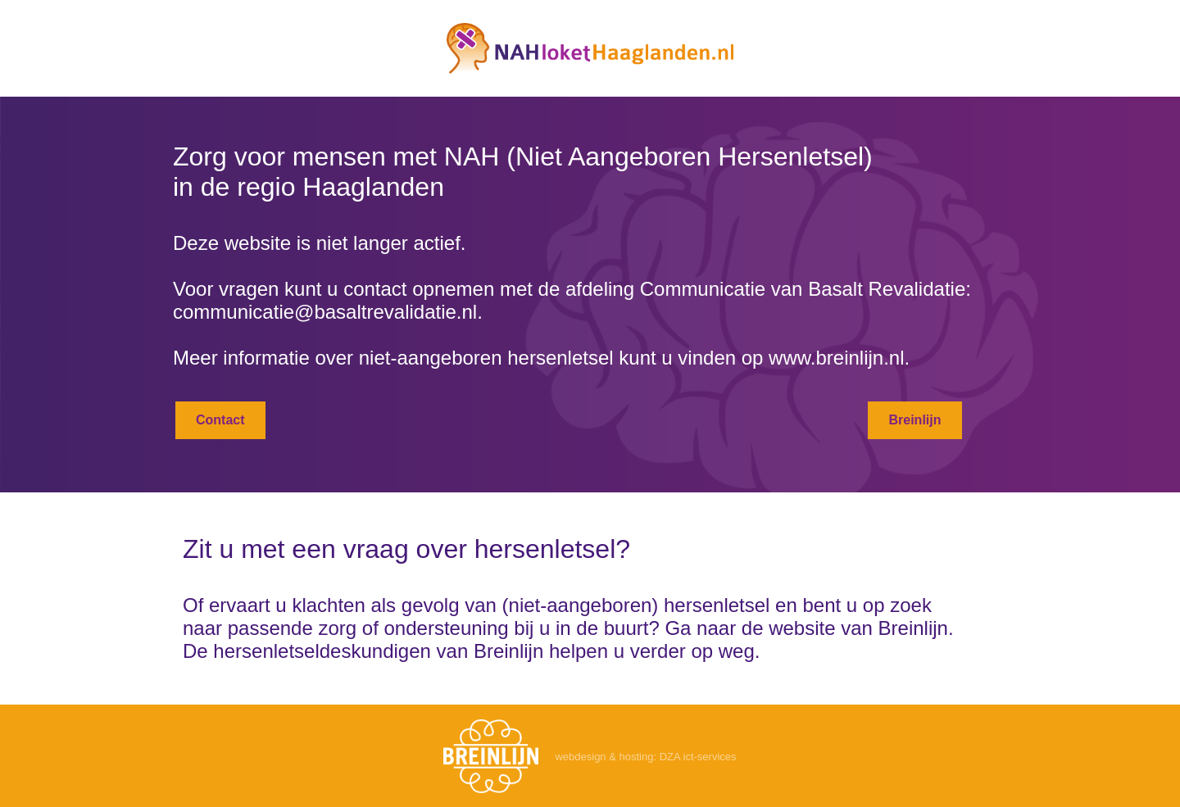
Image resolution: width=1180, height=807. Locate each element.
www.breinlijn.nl (836, 358)
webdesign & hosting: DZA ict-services (645, 756)
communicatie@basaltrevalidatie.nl (325, 312)
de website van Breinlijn (845, 628)
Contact (220, 420)
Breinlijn (914, 420)
